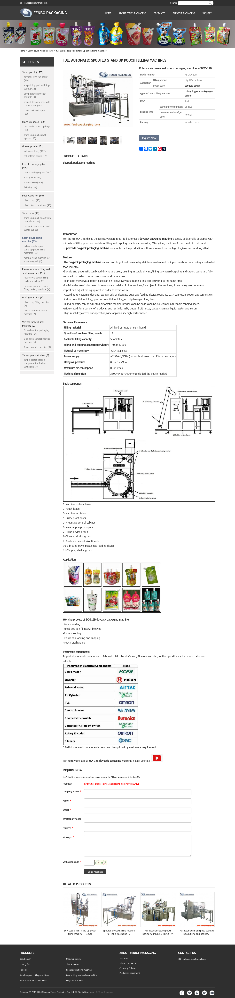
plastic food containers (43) (37, 205)
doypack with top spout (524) (35, 78)
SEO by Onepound (104, 992)
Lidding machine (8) (32, 297)
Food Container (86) (33, 195)
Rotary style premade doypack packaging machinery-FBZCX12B (111, 784)
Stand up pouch (73, 959)
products (159, 13)
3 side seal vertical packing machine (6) (37, 340)
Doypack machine (74, 980)
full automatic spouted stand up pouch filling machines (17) (35, 249)
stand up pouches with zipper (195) (35, 137)
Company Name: (72, 791)
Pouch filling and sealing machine (81, 975)
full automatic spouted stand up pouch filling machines (81, 50)
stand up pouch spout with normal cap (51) (37, 220)
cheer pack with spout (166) (35, 112)
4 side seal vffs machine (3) (37, 347)
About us (123, 958)
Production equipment (129, 973)
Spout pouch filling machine (40, 50)
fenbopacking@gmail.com (35, 2)
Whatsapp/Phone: (72, 819)
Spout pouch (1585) (32, 72)
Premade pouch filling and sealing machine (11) (36, 271)
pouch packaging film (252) (37, 172)
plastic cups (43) (32, 200)
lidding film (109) (32, 177)
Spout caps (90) (30, 213)
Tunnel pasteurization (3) (35, 355)
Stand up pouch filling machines (34, 975)
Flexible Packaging (184, 13)
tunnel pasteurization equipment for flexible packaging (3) (35, 363)
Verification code (72, 862)
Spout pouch (25, 959)
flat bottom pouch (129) (36, 156)
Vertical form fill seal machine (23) (33, 323)
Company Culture (127, 968)
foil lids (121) (30, 187)
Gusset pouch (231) (32, 146)
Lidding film (25, 964)
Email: (67, 809)
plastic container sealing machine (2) (35, 312)
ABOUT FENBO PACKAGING (132, 13)
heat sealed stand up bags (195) (37, 128)
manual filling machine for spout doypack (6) (36, 259)
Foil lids (23, 969)
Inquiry (207, 13)
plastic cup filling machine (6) (36, 304)
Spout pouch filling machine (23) (32, 239)
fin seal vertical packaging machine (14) (36, 332)
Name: (67, 800)
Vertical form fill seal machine (33, 980)
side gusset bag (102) (35, 151)
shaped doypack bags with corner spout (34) (37, 104)
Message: (68, 837)
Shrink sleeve (72, 964)
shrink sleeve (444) (33, 182)
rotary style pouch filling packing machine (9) (36, 279)
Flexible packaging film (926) (34, 166)
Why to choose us (127, 963)
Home (108, 13)
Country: (68, 828)
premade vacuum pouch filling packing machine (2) (37, 288)
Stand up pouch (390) (34, 121)
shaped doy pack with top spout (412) (37, 87)
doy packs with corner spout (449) (35, 95)
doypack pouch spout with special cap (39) (37, 228)
